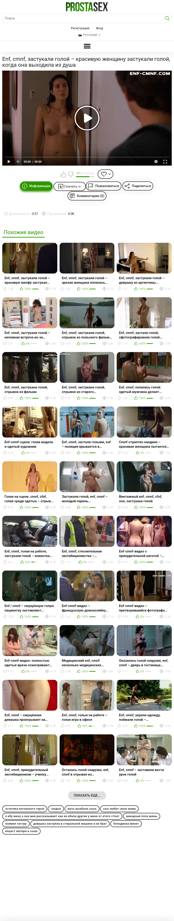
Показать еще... (87, 795)
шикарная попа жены (141, 816)
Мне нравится (64, 174)
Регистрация (80, 28)
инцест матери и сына (21, 831)
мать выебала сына (82, 808)
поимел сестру (16, 823)
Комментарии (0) (90, 196)
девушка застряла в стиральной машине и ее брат (70, 823)
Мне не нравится (71, 174)
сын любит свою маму (119, 808)
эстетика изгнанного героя (24, 808)
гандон (56, 808)
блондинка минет (126, 823)
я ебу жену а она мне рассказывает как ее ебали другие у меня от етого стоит (62, 816)
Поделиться (141, 186)
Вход (99, 28)
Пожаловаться (107, 186)
